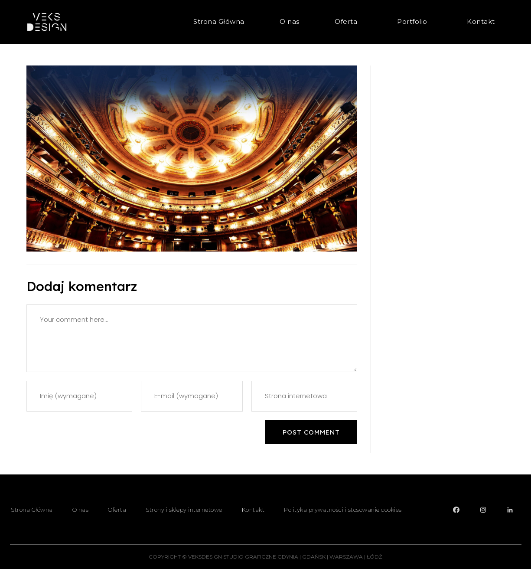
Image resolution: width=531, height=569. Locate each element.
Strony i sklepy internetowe (184, 509)
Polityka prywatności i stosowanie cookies (343, 509)
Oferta (348, 21)
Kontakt (481, 21)
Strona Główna (218, 21)
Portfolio (414, 21)
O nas (290, 21)
